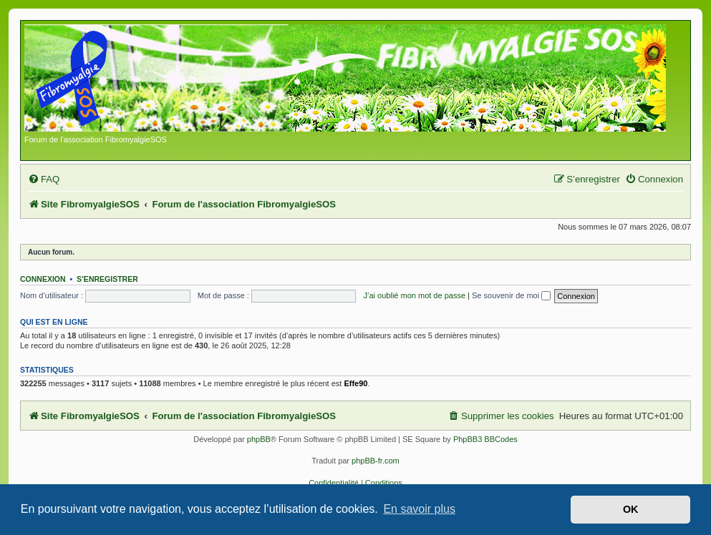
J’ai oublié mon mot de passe (414, 295)
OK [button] (631, 509)
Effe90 (355, 383)
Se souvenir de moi (511, 295)
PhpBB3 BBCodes (485, 439)
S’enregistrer (107, 279)
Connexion (43, 279)
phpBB (259, 439)
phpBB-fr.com (376, 460)
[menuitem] (43, 179)
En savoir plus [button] (419, 509)
